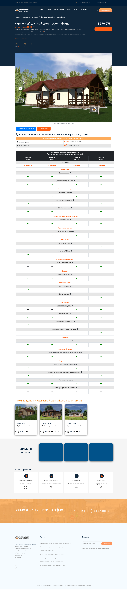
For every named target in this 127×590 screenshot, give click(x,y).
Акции (69, 10)
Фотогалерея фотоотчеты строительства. (51, 558)
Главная (42, 10)
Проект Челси (71, 423)
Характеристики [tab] (45, 128)
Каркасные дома (59, 10)
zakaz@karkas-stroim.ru (21, 551)
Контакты (84, 10)
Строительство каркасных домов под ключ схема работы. (55, 544)
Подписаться (106, 544)
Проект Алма (21, 423)
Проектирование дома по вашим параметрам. (52, 547)
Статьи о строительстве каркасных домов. (51, 562)
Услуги (49, 10)
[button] (66, 173)
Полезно (76, 10)
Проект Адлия (46, 423)
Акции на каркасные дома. (47, 551)
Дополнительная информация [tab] (26, 128)
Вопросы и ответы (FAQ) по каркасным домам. (52, 566)
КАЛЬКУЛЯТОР (105, 10)
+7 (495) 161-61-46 (100, 2)
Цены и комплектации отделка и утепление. (52, 555)
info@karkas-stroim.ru (83, 2)
